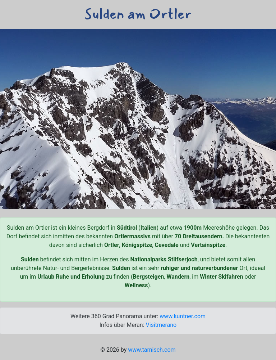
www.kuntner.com (183, 316)
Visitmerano (161, 324)
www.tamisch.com (151, 349)
